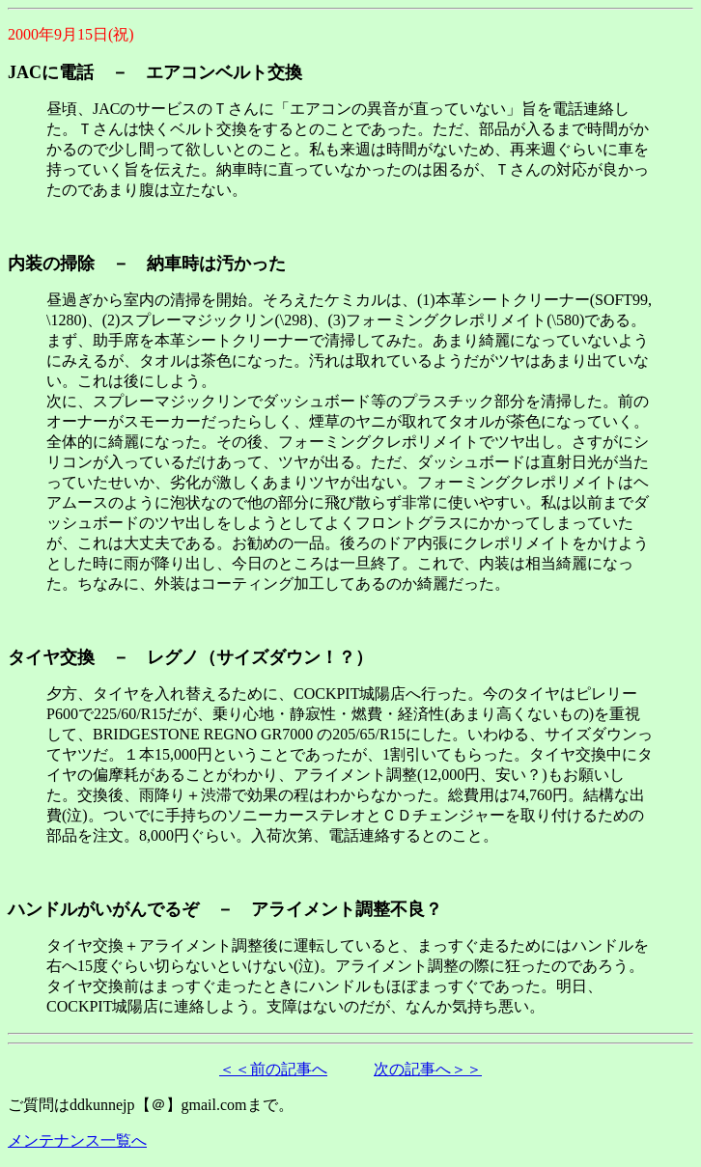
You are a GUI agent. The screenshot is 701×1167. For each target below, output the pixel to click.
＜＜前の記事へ (273, 1069)
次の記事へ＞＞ (428, 1069)
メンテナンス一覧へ (77, 1140)
